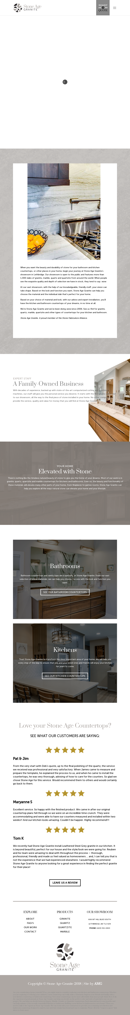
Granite (65, 918)
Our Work (30, 927)
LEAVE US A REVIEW (65, 882)
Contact (30, 931)
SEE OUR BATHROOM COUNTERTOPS (65, 592)
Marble (65, 931)
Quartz (65, 923)
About (30, 918)
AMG (98, 984)
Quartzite (65, 927)
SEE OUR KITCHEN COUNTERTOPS (65, 675)
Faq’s (30, 923)
